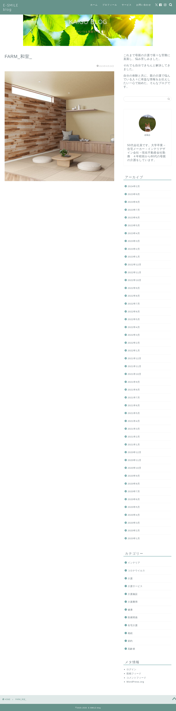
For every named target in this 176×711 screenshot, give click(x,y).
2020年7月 (134, 491)
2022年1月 (134, 350)
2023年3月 (134, 241)
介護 (130, 578)
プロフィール (109, 4)
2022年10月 (134, 280)
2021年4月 (134, 421)
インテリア (134, 562)
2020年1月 (134, 538)
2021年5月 (134, 413)
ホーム (94, 4)
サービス (127, 4)
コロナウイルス (136, 570)
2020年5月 (134, 507)
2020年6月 (134, 499)
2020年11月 (134, 460)
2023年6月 (134, 217)
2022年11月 (134, 272)
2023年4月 (134, 233)
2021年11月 (134, 366)
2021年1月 (134, 444)
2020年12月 (134, 452)
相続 (130, 633)
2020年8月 (134, 483)
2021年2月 (134, 436)
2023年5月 (134, 225)
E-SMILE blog (10, 7)
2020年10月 (134, 468)
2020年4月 (134, 515)
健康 (130, 609)
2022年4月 (134, 327)
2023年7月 (134, 209)
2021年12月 (134, 358)
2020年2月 (134, 530)
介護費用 (133, 601)
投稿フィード (134, 673)
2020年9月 (134, 475)
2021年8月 (134, 389)
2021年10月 (134, 374)
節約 (130, 641)
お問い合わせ (143, 4)
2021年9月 (134, 382)
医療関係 (133, 617)
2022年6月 (134, 311)
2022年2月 (134, 342)
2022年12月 (134, 264)
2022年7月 (134, 303)
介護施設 (133, 594)
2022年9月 (134, 288)
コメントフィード (136, 677)
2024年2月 (134, 186)
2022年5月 (134, 319)
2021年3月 (134, 428)
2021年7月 (134, 397)
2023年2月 (134, 249)
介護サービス (135, 586)
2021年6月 (134, 405)
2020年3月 (134, 522)
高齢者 (131, 648)
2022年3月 (134, 335)
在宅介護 (133, 625)
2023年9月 (134, 194)
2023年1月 (134, 256)
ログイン (131, 669)
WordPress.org (135, 681)
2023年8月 (134, 202)
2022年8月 (134, 295)
